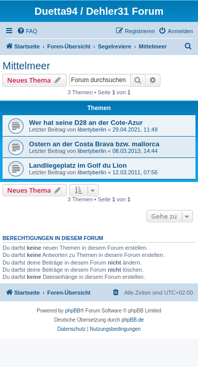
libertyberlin (91, 129)
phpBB (72, 310)
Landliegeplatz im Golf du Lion (78, 165)
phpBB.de (133, 320)
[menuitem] (27, 31)
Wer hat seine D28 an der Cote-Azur (86, 122)
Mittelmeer (26, 65)
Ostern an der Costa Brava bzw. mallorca (94, 144)
